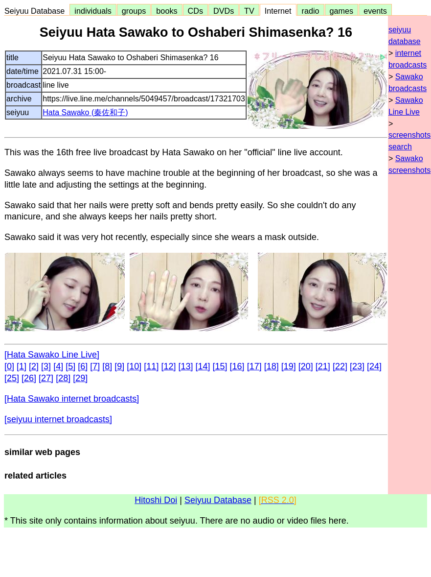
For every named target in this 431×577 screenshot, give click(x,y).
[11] (151, 366)
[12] (168, 366)
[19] (288, 366)
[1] (21, 366)
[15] (220, 366)
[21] (323, 366)
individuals (93, 10)
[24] (374, 366)
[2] (34, 366)
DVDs (223, 10)
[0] (9, 366)
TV (249, 10)
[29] (80, 378)
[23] (357, 366)
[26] (29, 378)
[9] (119, 366)
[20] (305, 366)
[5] (70, 366)
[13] (185, 366)
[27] (46, 378)
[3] (46, 366)
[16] (237, 366)
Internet (278, 10)
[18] (271, 366)
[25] (11, 378)
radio (310, 10)
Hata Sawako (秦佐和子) (85, 112)
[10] (134, 366)
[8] (107, 366)
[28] (63, 378)
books (166, 10)
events (375, 10)
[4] (58, 366)
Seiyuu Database (36, 10)
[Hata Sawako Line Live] (51, 355)
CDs (195, 10)
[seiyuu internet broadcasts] (58, 419)
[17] (254, 366)
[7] (95, 366)
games (341, 10)
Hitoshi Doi (156, 500)
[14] (203, 366)
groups (134, 10)
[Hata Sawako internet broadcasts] (71, 399)
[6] (83, 366)
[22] (340, 366)
